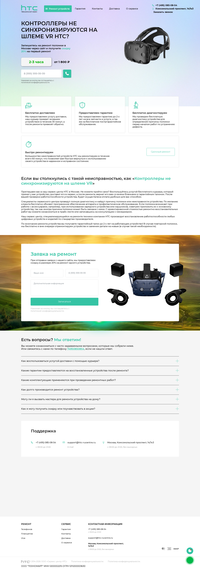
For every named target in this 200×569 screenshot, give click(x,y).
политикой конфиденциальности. (35, 82)
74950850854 (75, 348)
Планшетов (27, 534)
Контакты (66, 534)
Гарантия (66, 529)
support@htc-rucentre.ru (100, 538)
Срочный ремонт (160, 151)
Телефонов (26, 529)
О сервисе (66, 542)
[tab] (100, 439)
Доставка (65, 538)
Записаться (64, 301)
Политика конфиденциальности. (87, 561)
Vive (23, 538)
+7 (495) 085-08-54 (97, 529)
